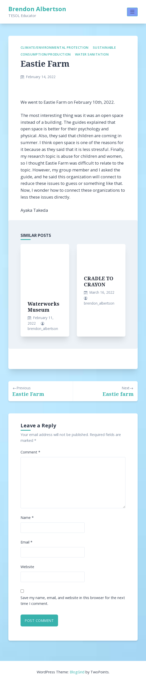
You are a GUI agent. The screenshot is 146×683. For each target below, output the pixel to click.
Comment (30, 452)
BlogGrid (77, 672)
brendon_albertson (43, 328)
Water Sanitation (92, 54)
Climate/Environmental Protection (55, 47)
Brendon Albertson (37, 9)
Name (27, 517)
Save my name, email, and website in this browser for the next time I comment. (73, 600)
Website (27, 566)
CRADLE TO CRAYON (98, 281)
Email (26, 542)
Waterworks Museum (43, 306)
